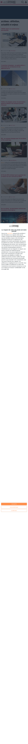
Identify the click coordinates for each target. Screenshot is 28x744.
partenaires (10, 233)
